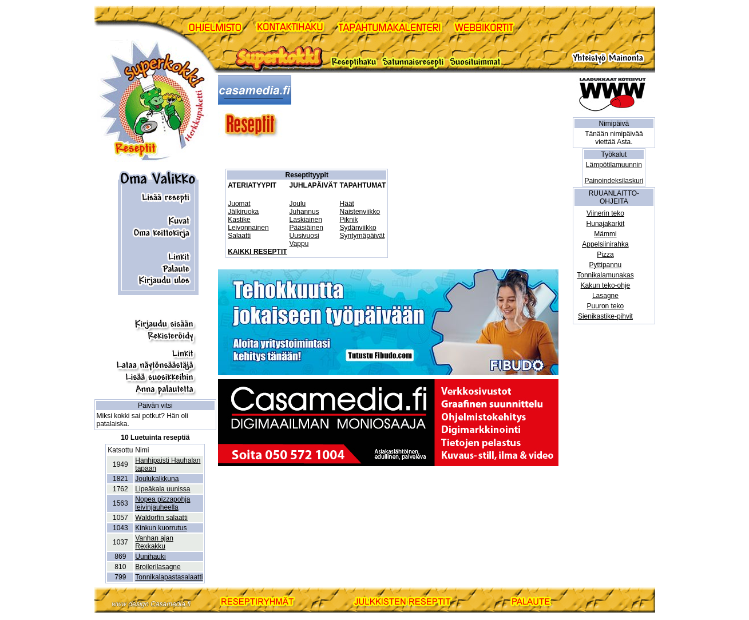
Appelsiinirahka (605, 244)
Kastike (239, 220)
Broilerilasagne (157, 567)
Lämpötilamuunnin (614, 165)
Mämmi (605, 234)
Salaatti (239, 236)
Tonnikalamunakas (605, 275)
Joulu (298, 204)
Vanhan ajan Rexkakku (154, 542)
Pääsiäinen (306, 228)
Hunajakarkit (605, 224)
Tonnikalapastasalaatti (169, 577)
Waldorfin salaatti (161, 518)
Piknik (349, 220)
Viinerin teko (605, 213)
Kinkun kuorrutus (161, 528)
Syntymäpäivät (362, 236)
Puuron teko (605, 306)
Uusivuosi (304, 236)
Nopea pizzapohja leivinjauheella (162, 503)
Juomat (239, 204)
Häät (347, 204)
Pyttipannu (605, 265)
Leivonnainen (248, 228)
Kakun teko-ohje (606, 285)
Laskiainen (306, 220)
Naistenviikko (360, 212)
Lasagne (605, 296)
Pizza (605, 255)
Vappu (299, 244)
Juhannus (304, 212)
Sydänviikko (358, 228)
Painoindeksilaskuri (614, 181)
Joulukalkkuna (157, 479)
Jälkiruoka (243, 212)
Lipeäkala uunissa (162, 489)
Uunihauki (150, 557)
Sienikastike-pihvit (605, 316)
